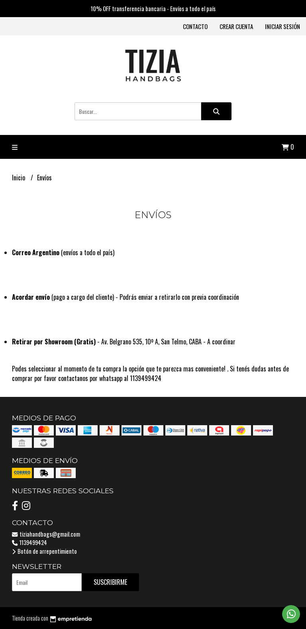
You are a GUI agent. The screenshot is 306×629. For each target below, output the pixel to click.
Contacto (195, 26)
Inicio (19, 177)
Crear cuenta (236, 26)
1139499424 (29, 542)
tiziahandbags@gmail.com (46, 534)
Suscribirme (110, 582)
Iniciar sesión (282, 26)
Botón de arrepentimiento (44, 551)
